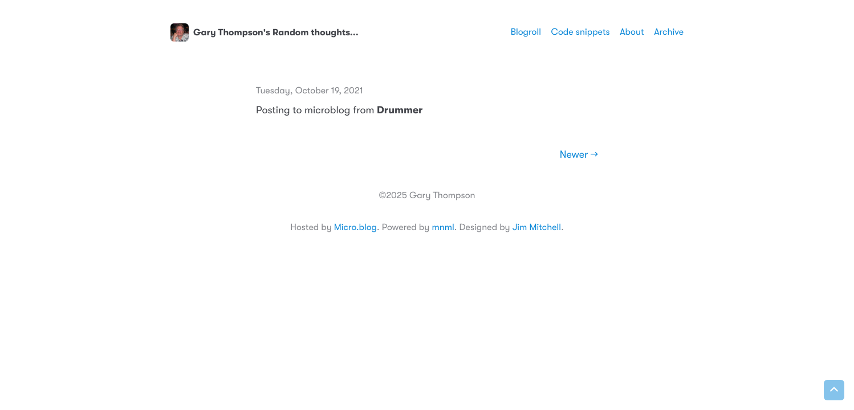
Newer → (579, 155)
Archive (669, 32)
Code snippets (580, 32)
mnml (443, 227)
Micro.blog (355, 227)
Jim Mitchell (537, 227)
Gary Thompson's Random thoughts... (264, 32)
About (632, 32)
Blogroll (526, 32)
